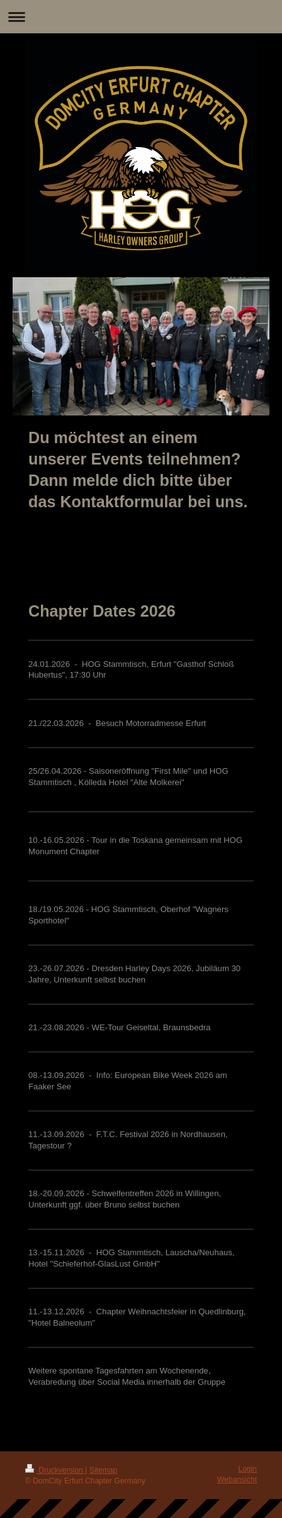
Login (247, 1469)
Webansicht (237, 1479)
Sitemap (103, 1470)
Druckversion (55, 1470)
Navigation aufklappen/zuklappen (141, 16)
